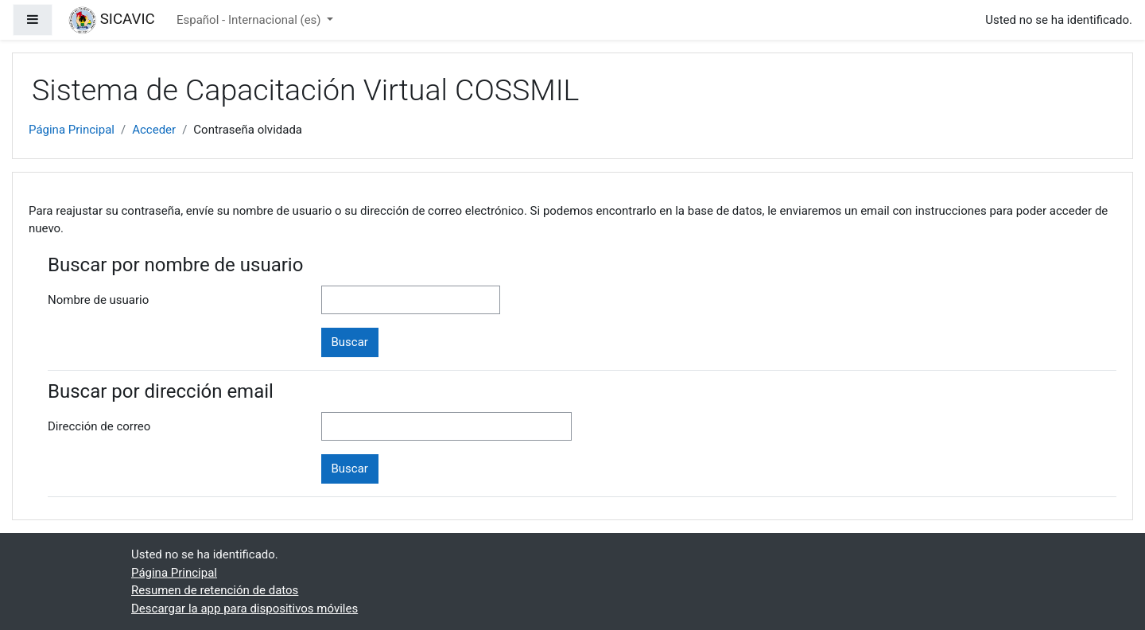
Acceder (154, 129)
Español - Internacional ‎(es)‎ (250, 20)
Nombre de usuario (98, 300)
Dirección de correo (99, 426)
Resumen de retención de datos (214, 590)
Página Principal (71, 129)
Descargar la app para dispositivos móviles (244, 608)
